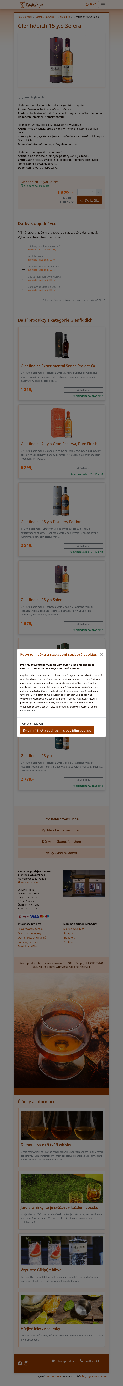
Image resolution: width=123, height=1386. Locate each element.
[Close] (101, 654)
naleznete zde (27, 710)
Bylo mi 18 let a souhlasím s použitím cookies (57, 730)
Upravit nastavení (32, 723)
